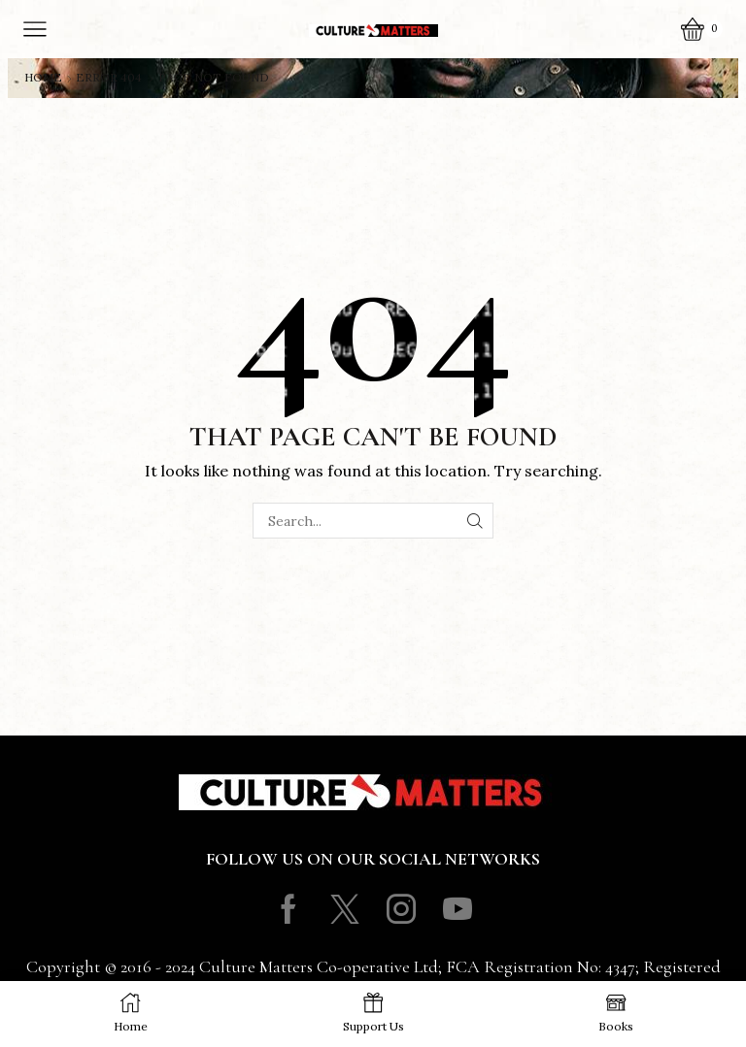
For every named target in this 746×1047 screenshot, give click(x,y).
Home (43, 77)
